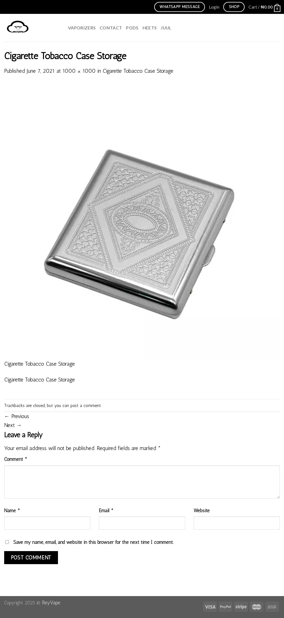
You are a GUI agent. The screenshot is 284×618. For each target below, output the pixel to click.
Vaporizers (82, 27)
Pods (132, 27)
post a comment (85, 405)
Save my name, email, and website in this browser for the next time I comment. (93, 542)
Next (13, 425)
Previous (16, 416)
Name (12, 510)
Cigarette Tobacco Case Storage (138, 71)
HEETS (150, 27)
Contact (111, 27)
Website (202, 510)
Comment (15, 459)
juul (166, 27)
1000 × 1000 (79, 71)
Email (106, 510)
